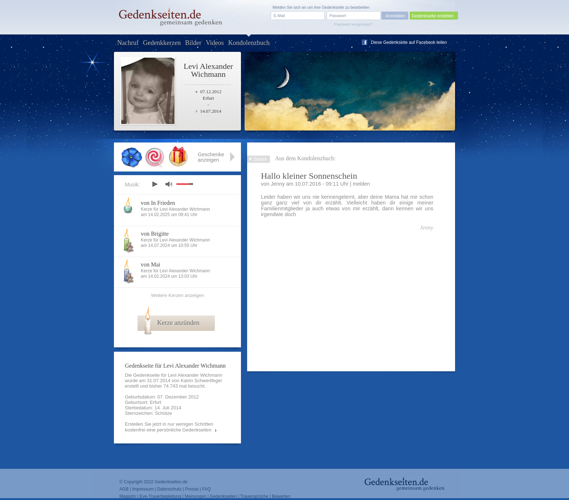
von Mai (150, 264)
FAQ (206, 489)
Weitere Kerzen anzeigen (177, 295)
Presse (191, 489)
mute (168, 184)
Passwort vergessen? (353, 24)
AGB (123, 489)
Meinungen (195, 496)
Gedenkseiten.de (171, 481)
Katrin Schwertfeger (201, 380)
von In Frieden (158, 203)
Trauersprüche (254, 496)
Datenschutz (169, 489)
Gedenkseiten (223, 496)
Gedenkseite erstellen (433, 15)
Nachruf (128, 42)
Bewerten (281, 496)
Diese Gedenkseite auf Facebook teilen (409, 42)
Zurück (260, 159)
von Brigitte (155, 234)
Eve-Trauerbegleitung (160, 496)
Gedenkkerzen (162, 42)
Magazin (127, 496)
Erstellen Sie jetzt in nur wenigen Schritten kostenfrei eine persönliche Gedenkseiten (169, 427)
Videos (215, 42)
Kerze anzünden (178, 322)
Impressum (142, 489)
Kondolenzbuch (249, 42)
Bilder (193, 42)
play (154, 184)
